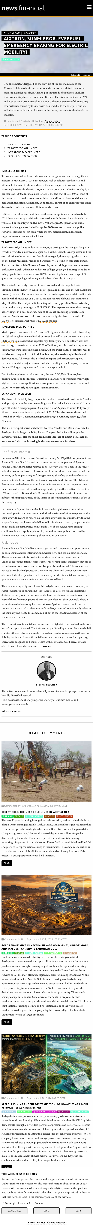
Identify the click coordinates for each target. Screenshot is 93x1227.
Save (46, 1210)
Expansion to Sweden (22, 156)
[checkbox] (3, 1202)
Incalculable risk (20, 144)
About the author (11, 711)
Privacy (41, 1222)
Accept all (14, 1210)
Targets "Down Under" (23, 148)
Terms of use (45, 646)
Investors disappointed (24, 152)
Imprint (31, 1222)
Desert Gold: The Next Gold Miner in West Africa (35, 812)
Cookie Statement (56, 1222)
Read (7, 863)
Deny (78, 1210)
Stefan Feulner (53, 121)
